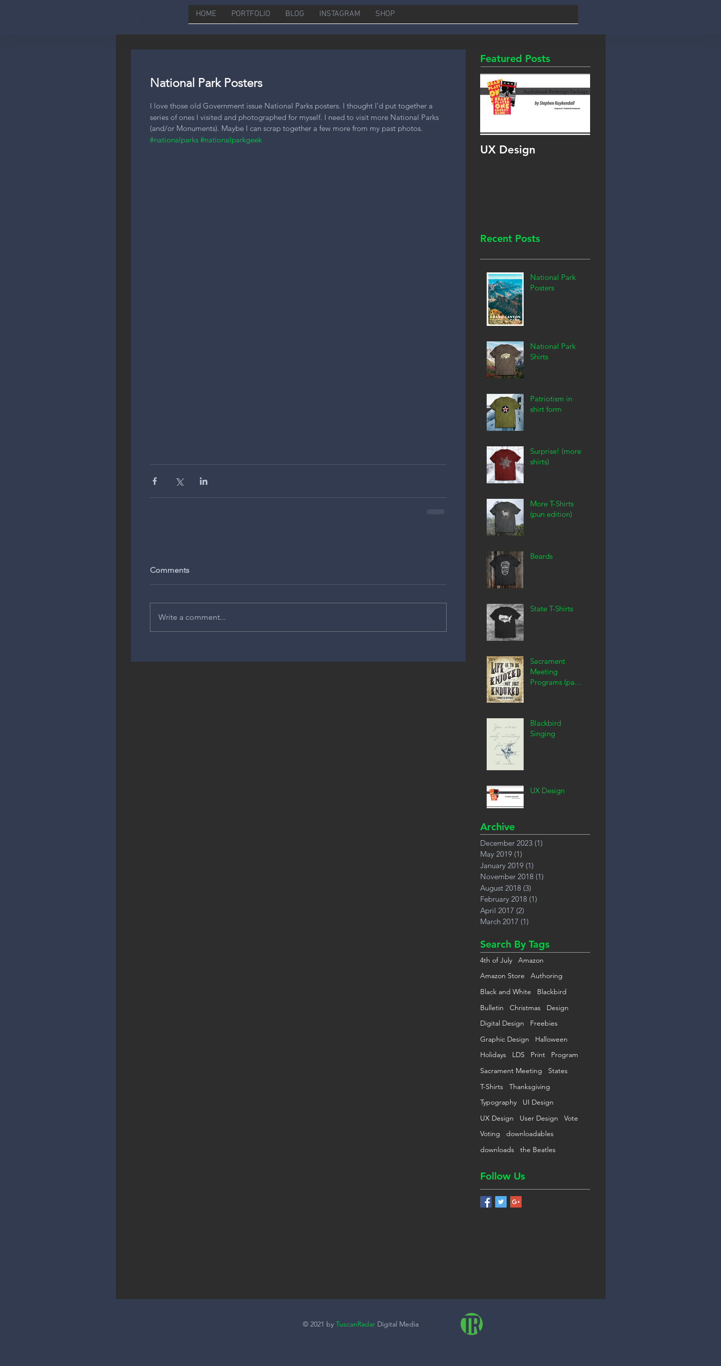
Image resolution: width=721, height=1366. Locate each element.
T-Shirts (491, 1086)
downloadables (530, 1133)
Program (564, 1054)
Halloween (551, 1039)
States (558, 1070)
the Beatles (538, 1149)
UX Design (497, 1118)
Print (538, 1054)
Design (558, 1007)
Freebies (544, 1023)
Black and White (505, 991)
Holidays (493, 1054)
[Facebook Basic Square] (486, 1202)
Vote (571, 1118)
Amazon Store (502, 975)
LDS (518, 1054)
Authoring (547, 975)
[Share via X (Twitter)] (179, 481)
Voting (490, 1133)
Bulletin (492, 1007)
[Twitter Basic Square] (501, 1202)
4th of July (496, 960)
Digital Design (502, 1023)
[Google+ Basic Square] (516, 1202)
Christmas (525, 1007)
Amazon (531, 960)
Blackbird (552, 991)
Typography (498, 1102)
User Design (539, 1118)
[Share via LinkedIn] (203, 481)
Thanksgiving (529, 1086)
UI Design (538, 1102)
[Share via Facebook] (154, 481)
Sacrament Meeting (511, 1070)
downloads (497, 1149)
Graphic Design (504, 1039)
